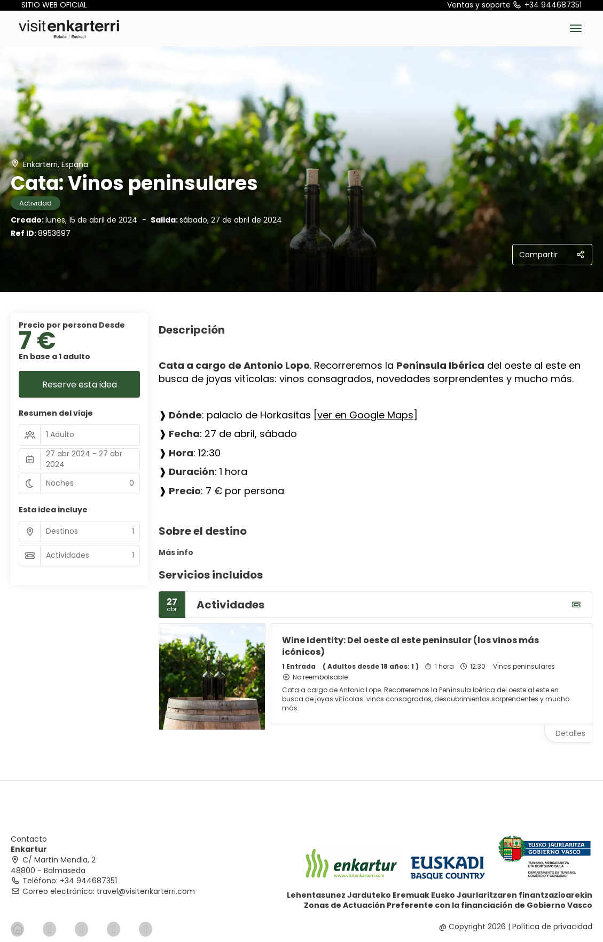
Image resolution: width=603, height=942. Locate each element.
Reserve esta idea (79, 384)
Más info (176, 552)
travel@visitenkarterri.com (146, 891)
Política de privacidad (552, 926)
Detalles (570, 733)
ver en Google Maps (365, 415)
